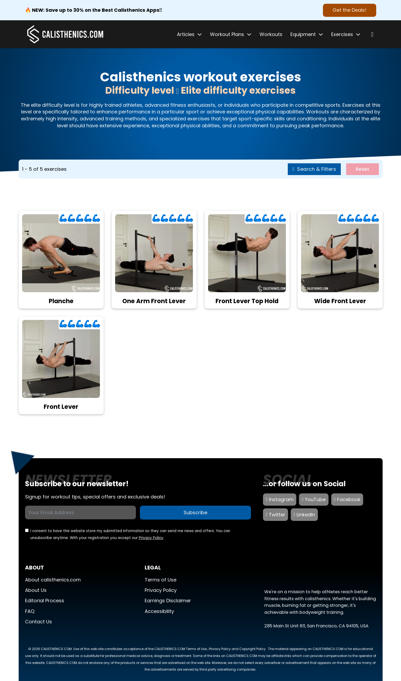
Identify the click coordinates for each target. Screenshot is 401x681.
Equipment (303, 34)
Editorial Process (44, 600)
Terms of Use (160, 579)
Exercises (342, 34)
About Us (36, 590)
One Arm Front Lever (154, 301)
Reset (362, 169)
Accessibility (159, 611)
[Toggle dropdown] (199, 34)
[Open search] (372, 34)
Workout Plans (227, 34)
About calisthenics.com (53, 579)
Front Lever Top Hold (247, 301)
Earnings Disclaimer (168, 600)
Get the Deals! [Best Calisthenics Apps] (349, 10)
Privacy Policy (151, 537)
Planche (61, 301)
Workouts (271, 34)
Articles (186, 34)
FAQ (29, 611)
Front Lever (61, 406)
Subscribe (195, 512)
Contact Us (38, 621)
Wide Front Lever (340, 301)
